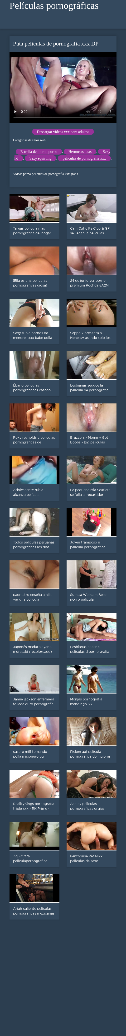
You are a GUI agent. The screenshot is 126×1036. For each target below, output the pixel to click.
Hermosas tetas (80, 152)
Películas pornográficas (54, 5)
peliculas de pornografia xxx (84, 158)
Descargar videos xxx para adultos (63, 132)
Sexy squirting (40, 158)
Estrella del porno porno (38, 152)
